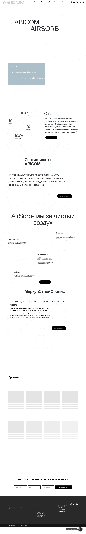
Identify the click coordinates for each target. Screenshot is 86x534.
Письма (44, 2)
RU (83, 2)
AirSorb (64, 1)
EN (80, 2)
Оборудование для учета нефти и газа (41, 513)
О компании (37, 1)
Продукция (44, 1)
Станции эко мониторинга (39, 510)
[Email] (77, 2)
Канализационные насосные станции (41, 506)
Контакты (57, 2)
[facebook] (77, 505)
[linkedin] (71, 505)
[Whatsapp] (71, 2)
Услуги (50, 1)
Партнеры (50, 2)
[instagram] (74, 505)
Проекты (39, 2)
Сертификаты (57, 1)
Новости (30, 1)
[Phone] (74, 2)
